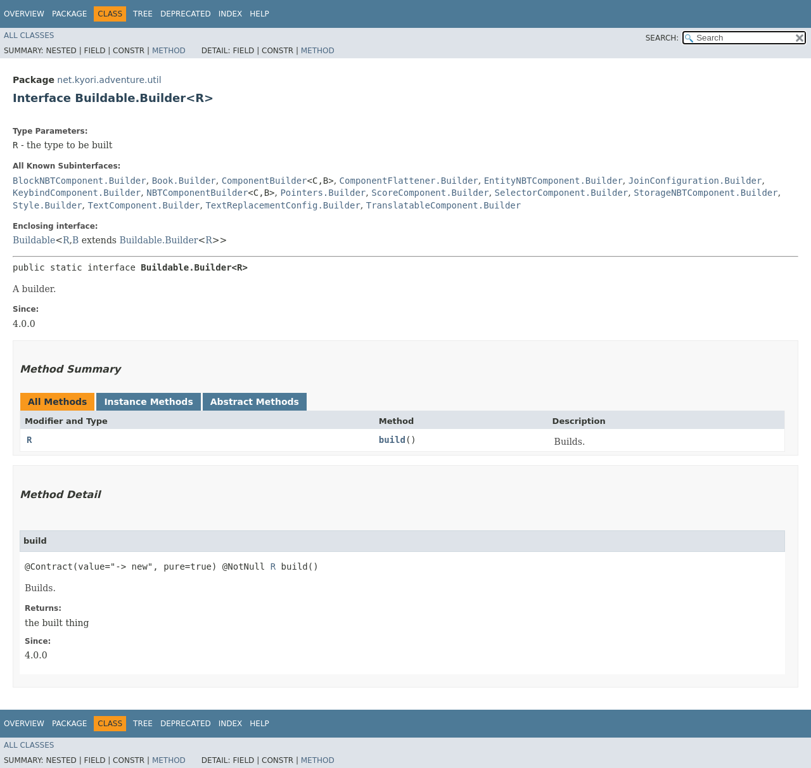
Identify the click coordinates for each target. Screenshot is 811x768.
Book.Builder (184, 181)
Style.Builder (47, 205)
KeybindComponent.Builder (77, 193)
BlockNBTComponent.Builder (79, 181)
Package (69, 14)
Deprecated (185, 14)
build (392, 440)
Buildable (34, 240)
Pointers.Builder (323, 193)
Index (231, 14)
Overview (24, 14)
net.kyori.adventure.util (109, 80)
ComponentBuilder (264, 181)
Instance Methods (148, 402)
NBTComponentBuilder (197, 193)
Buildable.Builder (158, 240)
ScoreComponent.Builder (430, 193)
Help (259, 14)
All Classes (29, 35)
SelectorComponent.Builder (562, 193)
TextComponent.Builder (143, 205)
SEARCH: (662, 38)
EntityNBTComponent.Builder (553, 181)
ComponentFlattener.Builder (409, 181)
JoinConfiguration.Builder (695, 181)
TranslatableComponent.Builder (443, 205)
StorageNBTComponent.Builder (706, 193)
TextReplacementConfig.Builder (282, 205)
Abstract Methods (254, 402)
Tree (143, 14)
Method (169, 50)
